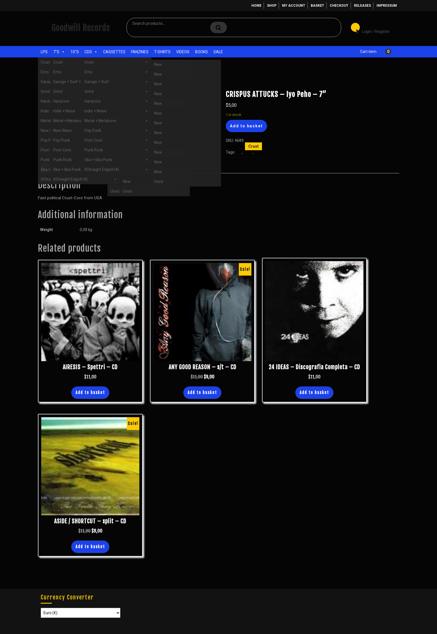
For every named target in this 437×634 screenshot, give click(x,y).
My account (293, 6)
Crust (74, 80)
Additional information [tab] (94, 168)
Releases (362, 6)
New (258, 152)
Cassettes (114, 52)
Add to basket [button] (90, 392)
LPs (44, 52)
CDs (91, 51)
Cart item (368, 51)
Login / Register (369, 27)
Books (201, 52)
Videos (183, 52)
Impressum (387, 6)
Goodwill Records (80, 28)
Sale (218, 52)
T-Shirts (162, 52)
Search (218, 27)
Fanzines (140, 52)
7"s (59, 51)
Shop (271, 6)
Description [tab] (55, 168)
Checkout (339, 6)
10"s (75, 52)
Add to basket (246, 126)
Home (256, 6)
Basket (317, 6)
